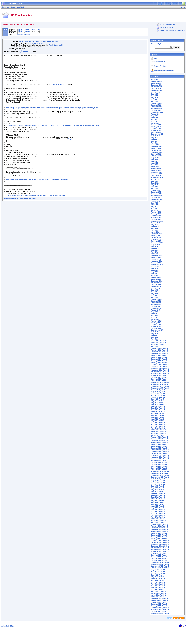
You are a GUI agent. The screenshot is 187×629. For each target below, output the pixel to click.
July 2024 (154, 116)
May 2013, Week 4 (157, 415)
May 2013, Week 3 (157, 417)
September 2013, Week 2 (160, 386)
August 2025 (155, 92)
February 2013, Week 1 (159, 442)
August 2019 (155, 223)
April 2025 (154, 99)
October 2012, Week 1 (159, 470)
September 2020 (157, 199)
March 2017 (155, 276)
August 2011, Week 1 (158, 573)
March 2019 (155, 232)
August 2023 (155, 136)
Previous (27, 29)
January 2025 (156, 105)
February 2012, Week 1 (159, 531)
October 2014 (156, 328)
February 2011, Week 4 (159, 599)
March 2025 (155, 101)
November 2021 (157, 174)
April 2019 (154, 230)
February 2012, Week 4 (159, 526)
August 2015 (155, 310)
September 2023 (157, 134)
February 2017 (156, 277)
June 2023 (155, 139)
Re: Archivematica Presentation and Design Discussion (39, 41)
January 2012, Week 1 (159, 539)
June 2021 (155, 183)
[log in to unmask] (35, 43)
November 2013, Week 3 (160, 372)
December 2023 (156, 129)
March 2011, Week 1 (158, 597)
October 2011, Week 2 (159, 559)
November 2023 (157, 130)
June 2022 (155, 161)
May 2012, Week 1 (157, 508)
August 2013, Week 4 (158, 392)
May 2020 (154, 207)
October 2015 (156, 306)
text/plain (26, 51)
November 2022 (157, 152)
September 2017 (157, 265)
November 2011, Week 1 (160, 553)
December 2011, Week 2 (160, 544)
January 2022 (156, 170)
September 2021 (157, 178)
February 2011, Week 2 (159, 602)
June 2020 (155, 205)
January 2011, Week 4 (159, 606)
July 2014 (154, 334)
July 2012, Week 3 (157, 488)
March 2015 (155, 319)
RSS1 (176, 618)
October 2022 (156, 154)
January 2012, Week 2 (159, 537)
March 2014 (155, 346)
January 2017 (156, 279)
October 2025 (156, 89)
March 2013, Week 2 (158, 433)
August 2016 (155, 288)
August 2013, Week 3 (158, 393)
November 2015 (157, 305)
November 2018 (157, 239)
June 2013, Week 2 (158, 410)
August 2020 (155, 201)
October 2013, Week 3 (159, 381)
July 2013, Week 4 (157, 401)
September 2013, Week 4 (160, 383)
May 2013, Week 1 (157, 421)
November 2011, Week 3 (160, 550)
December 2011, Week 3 (160, 542)
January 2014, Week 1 (159, 363)
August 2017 (155, 266)
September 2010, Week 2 (160, 613)
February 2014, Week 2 (159, 352)
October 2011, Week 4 (159, 555)
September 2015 (157, 308)
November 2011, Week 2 (160, 551)
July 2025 (154, 94)
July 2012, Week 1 (157, 491)
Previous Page (22, 226)
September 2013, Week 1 (160, 388)
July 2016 (154, 290)
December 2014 (156, 325)
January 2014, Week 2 (159, 361)
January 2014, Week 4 (159, 357)
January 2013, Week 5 (159, 444)
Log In (156, 58)
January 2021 (156, 192)
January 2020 (156, 214)
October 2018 (156, 241)
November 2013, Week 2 (160, 374)
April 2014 (154, 339)
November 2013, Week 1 (160, 375)
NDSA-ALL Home (166, 27)
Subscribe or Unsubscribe (164, 71)
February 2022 (156, 168)
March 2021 (155, 188)
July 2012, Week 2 (157, 490)
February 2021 (156, 190)
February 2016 (156, 299)
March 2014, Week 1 (158, 344)
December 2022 (156, 150)
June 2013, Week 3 (158, 408)
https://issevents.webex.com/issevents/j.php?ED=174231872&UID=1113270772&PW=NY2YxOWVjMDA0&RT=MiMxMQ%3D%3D (52, 140)
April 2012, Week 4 (158, 511)
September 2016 (157, 286)
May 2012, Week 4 (157, 502)
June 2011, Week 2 (158, 579)
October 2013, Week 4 (159, 379)
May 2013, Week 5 (157, 413)
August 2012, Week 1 (158, 484)
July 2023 (154, 138)
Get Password (159, 61)
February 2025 (156, 103)
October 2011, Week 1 (159, 560)
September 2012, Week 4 (160, 472)
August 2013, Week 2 (158, 395)
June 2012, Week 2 (158, 497)
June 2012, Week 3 (158, 495)
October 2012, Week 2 (159, 468)
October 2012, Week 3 (159, 466)
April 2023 (154, 143)
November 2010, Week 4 (160, 609)
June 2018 (155, 248)
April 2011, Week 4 (158, 584)
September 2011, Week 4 (160, 562)
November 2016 (157, 283)
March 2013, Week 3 (158, 432)
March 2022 (155, 167)
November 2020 (157, 196)
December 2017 (156, 259)
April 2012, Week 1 (158, 517)
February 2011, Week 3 (159, 600)
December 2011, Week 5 (160, 540)
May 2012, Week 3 (157, 504)
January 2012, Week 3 (159, 535)
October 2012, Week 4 (159, 464)
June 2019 (155, 227)
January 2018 (156, 257)
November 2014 (157, 326)
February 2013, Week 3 (159, 439)
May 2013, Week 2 (157, 419)
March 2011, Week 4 (158, 591)
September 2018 (157, 243)
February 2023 (156, 147)
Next (33, 29)
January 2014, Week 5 (159, 355)
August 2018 (155, 245)
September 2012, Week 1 (160, 477)
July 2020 (154, 203)
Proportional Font (24, 35)
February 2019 (156, 234)
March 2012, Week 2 (158, 522)
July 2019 (154, 225)
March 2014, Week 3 (158, 341)
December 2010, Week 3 (160, 608)
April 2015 (154, 317)
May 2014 (154, 337)
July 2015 (154, 312)
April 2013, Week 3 (158, 426)
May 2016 (154, 294)
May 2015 (154, 315)
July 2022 (154, 159)
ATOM (169, 618)
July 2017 (154, 268)
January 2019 (156, 236)
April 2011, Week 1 (158, 589)
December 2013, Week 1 (160, 368)
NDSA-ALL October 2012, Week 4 (172, 30)
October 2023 (156, 132)
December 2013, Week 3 (160, 364)
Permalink (32, 226)
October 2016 (156, 285)
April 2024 (154, 121)
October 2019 (156, 219)
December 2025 (156, 85)
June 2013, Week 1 (158, 412)
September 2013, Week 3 (160, 384)
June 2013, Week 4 (158, 406)
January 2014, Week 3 (159, 359)
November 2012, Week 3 (160, 457)
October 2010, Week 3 (159, 611)
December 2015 (156, 303)
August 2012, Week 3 (158, 482)
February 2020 (156, 212)
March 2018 (155, 254)
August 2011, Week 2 (158, 571)
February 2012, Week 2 (159, 530)
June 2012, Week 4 (158, 493)
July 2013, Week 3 (157, 403)
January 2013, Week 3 (159, 448)
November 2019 (157, 217)
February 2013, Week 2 (159, 441)
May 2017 (154, 272)
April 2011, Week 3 (158, 586)
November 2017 (157, 261)
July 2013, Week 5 (157, 399)
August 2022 (155, 158)
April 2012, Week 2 (158, 515)
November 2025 (157, 87)
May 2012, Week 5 (157, 501)
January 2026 (156, 83)
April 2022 (154, 165)
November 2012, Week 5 (160, 455)
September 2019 (157, 221)
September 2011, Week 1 (160, 568)
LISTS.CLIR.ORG (7, 626)
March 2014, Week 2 (158, 343)
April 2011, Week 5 (158, 582)
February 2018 (156, 256)
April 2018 (154, 252)
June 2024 (155, 118)
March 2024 (155, 123)
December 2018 (156, 237)
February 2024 (156, 125)
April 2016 (154, 295)
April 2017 (154, 274)
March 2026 (155, 80)
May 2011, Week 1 (157, 580)
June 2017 (155, 270)
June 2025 (155, 96)
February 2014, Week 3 (159, 350)
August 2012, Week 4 (158, 481)
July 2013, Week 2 (157, 404)
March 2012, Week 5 (158, 519)
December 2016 (156, 281)
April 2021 (154, 187)
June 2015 (155, 314)
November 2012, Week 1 (160, 461)
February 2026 (156, 81)
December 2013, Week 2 (160, 366)
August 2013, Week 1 (158, 397)
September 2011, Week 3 (160, 564)
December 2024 (156, 107)
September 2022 (157, 156)
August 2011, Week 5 (158, 570)
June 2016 (155, 292)
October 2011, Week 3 (159, 557)
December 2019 (156, 216)
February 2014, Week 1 (159, 354)
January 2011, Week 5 (159, 604)
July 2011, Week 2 (157, 577)
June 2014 (155, 335)
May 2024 (154, 119)
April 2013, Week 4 (158, 424)
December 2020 (156, 194)
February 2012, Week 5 (159, 524)
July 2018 (154, 246)
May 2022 (154, 163)
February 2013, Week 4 (159, 437)
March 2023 (155, 145)
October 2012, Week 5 (159, 462)
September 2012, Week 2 (160, 475)
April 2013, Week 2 (158, 428)
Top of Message (10, 226)
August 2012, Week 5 (158, 479)
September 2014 (157, 330)
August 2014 (155, 332)
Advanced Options (157, 44)
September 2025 (157, 90)
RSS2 (182, 618)
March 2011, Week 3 (158, 593)
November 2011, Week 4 (160, 548)
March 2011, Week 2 (158, 595)
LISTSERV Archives (167, 25)
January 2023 (156, 148)
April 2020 (154, 208)
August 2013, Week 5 (158, 390)
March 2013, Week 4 (158, 430)
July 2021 (154, 181)
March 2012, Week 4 (158, 521)
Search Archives (157, 41)
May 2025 (154, 98)
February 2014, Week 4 (159, 348)
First (20, 29)
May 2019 (154, 228)
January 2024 (156, 127)
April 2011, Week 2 (158, 588)
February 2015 (156, 321)
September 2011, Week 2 (160, 566)
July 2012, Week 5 (157, 486)
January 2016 (156, 301)
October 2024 (156, 110)
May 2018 (154, 250)
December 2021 (156, 172)
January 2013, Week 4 (159, 446)
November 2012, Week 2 (160, 459)
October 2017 (156, 263)
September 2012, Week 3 (160, 473)
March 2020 (155, 210)
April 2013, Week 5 (158, 423)
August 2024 (155, 114)
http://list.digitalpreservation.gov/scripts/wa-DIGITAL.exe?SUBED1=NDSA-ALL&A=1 (37, 205)
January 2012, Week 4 (159, 533)
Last (38, 29)
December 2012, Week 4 (160, 450)
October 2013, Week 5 (159, 377)
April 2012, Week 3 (158, 513)
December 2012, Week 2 (160, 453)
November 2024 (157, 109)
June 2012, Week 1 (158, 499)
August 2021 (155, 179)
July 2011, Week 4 (157, 575)
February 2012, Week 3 (159, 528)
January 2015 (156, 323)
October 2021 (156, 176)
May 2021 (154, 185)
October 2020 (156, 197)
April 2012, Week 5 (158, 510)
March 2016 (155, 297)
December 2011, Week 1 (160, 546)
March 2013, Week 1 (158, 435)
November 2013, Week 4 (160, 370)
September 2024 (157, 112)
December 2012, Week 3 (160, 452)
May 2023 (154, 141)
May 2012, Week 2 (157, 506)
